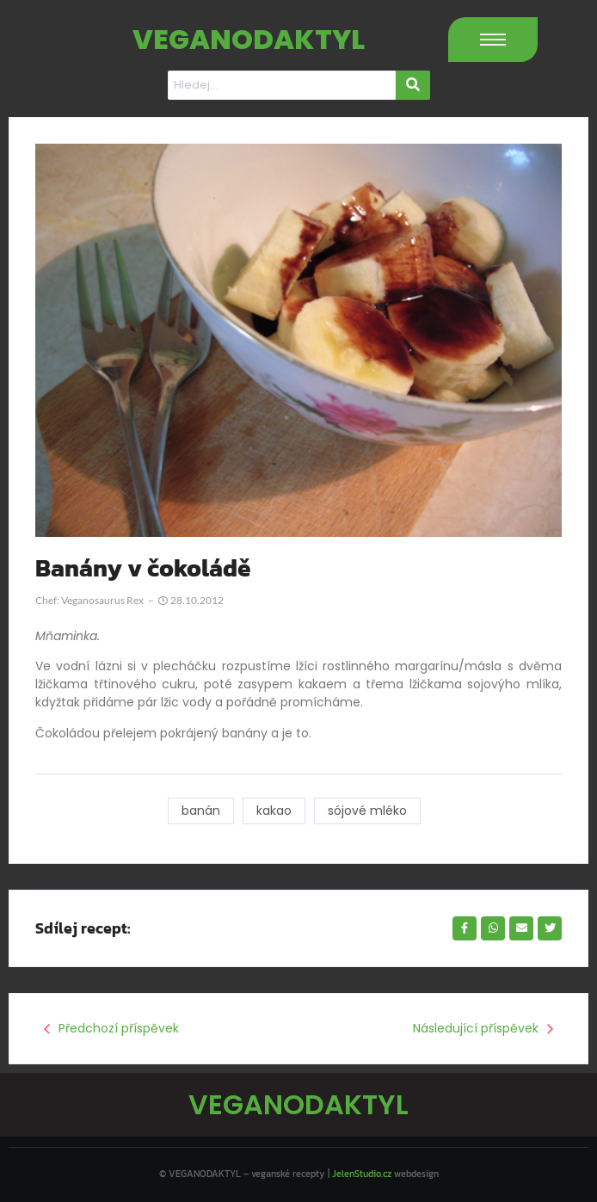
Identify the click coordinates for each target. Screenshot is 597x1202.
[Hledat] (282, 85)
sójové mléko (367, 810)
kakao (274, 810)
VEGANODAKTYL (248, 39)
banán (201, 810)
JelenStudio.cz (361, 1173)
